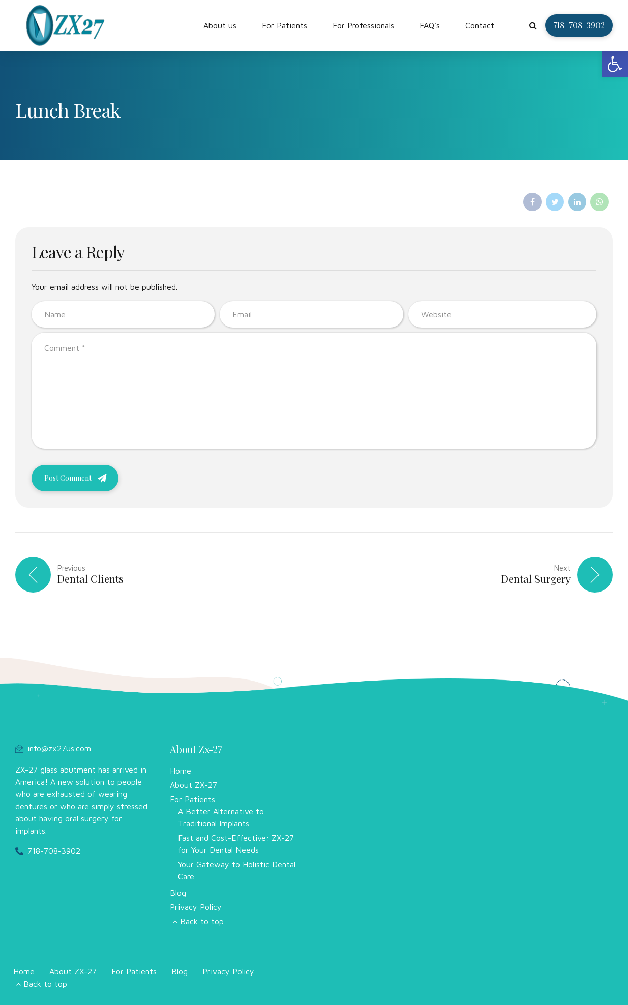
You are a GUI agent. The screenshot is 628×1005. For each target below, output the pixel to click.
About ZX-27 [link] (193, 784)
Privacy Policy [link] (196, 906)
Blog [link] (178, 892)
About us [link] (219, 25)
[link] (615, 64)
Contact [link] (479, 25)
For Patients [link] (284, 25)
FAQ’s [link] (430, 25)
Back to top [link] (202, 921)
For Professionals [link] (363, 25)
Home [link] (180, 770)
